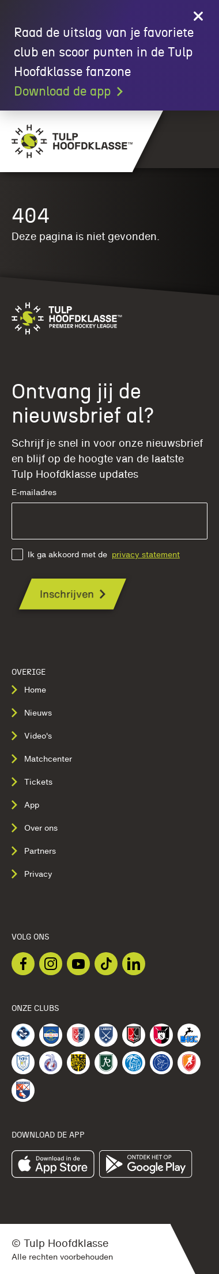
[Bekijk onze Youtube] (78, 963)
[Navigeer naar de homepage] (66, 141)
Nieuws (32, 712)
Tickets (32, 781)
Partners (34, 850)
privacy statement (146, 554)
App (25, 804)
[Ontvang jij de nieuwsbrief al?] (72, 594)
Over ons (35, 827)
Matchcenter (42, 758)
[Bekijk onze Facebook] (23, 963)
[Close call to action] (198, 16)
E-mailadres (109, 513)
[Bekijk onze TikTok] (106, 963)
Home (29, 689)
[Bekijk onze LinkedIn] (133, 963)
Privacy (32, 874)
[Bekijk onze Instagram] (50, 963)
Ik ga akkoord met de (96, 554)
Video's (32, 735)
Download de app (69, 91)
